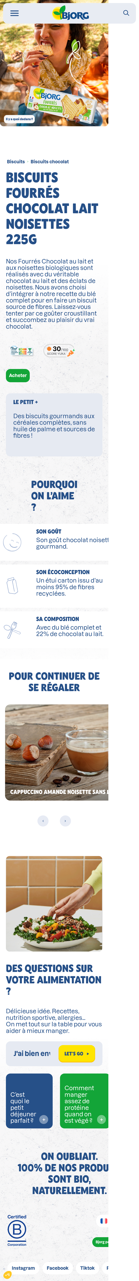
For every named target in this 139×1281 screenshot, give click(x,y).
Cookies (110, 1219)
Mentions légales (36, 1207)
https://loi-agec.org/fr (81, 1249)
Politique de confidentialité (92, 1207)
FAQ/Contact (69, 1231)
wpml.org (44, 1275)
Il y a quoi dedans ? (29, 115)
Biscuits (16, 161)
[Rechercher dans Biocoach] (49, 974)
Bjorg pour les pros (106, 1163)
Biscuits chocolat (50, 161)
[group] (69, 684)
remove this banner (113, 1275)
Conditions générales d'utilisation (56, 1219)
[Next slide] (80, 752)
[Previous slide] (58, 752)
